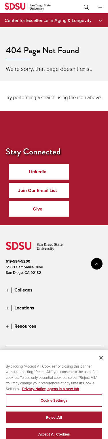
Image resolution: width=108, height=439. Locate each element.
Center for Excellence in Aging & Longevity (48, 20)
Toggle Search (85, 6)
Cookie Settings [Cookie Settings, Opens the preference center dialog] (54, 403)
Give (37, 209)
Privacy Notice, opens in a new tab (50, 392)
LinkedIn (37, 171)
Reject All (54, 420)
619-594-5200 (18, 261)
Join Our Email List (37, 190)
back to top (97, 264)
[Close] (101, 361)
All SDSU (100, 7)
